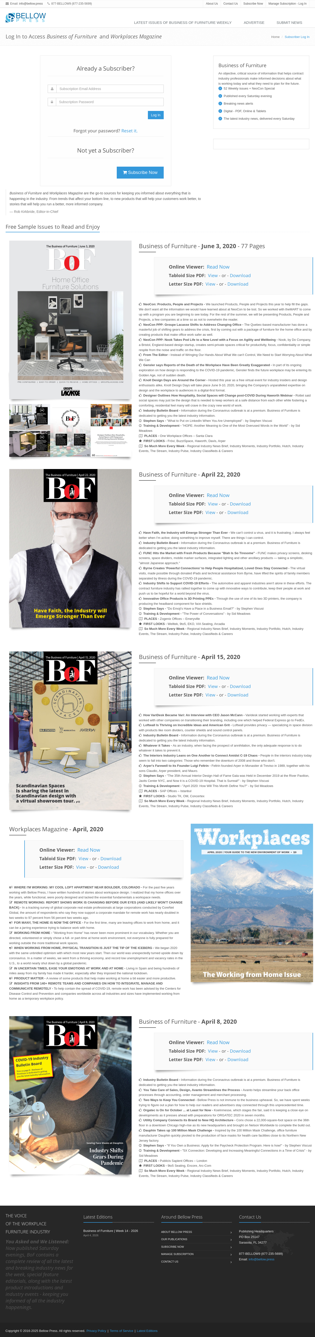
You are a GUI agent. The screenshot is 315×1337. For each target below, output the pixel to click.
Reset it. (129, 131)
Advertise (254, 22)
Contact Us (230, 3)
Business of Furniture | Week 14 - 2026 (110, 1231)
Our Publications (174, 1239)
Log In (156, 115)
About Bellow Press (176, 1231)
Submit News (289, 22)
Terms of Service (121, 1331)
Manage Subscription (177, 1254)
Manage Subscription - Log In (288, 3)
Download (240, 275)
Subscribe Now (253, 3)
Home (275, 37)
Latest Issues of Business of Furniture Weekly (183, 22)
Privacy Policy (96, 1331)
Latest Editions (147, 1331)
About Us (212, 3)
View (213, 275)
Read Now (218, 266)
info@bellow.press (31, 3)
